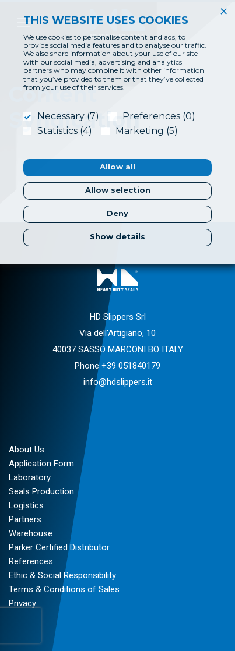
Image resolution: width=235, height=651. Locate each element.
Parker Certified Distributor (59, 547)
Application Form (41, 463)
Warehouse (30, 533)
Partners (25, 519)
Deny (117, 213)
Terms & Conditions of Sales (64, 589)
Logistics (26, 505)
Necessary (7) (68, 116)
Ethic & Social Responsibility (62, 575)
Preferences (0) (158, 116)
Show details (117, 236)
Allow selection (117, 189)
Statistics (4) (64, 130)
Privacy (22, 603)
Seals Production (41, 491)
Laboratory (30, 477)
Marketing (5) (146, 130)
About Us (26, 449)
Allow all (117, 166)
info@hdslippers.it (117, 382)
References (31, 561)
